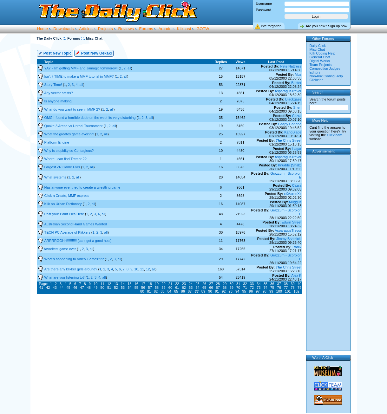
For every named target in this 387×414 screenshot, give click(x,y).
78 (292, 287)
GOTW (202, 28)
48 (89, 287)
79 (299, 287)
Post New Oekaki (93, 52)
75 (272, 287)
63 (191, 287)
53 (123, 287)
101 (288, 291)
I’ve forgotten (271, 26)
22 (177, 284)
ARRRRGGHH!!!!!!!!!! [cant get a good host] (78, 241)
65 (204, 287)
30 (231, 284)
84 (169, 291)
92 (224, 291)
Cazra (296, 116)
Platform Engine (56, 142)
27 (211, 284)
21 (170, 284)
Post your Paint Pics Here (64, 214)
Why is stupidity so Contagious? (69, 150)
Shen (297, 107)
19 (157, 284)
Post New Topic (55, 52)
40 (299, 284)
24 (191, 284)
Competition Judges (325, 68)
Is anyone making (58, 101)
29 (224, 284)
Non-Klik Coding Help (326, 76)
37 (279, 284)
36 (272, 284)
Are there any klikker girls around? (71, 269)
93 (231, 291)
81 (149, 291)
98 (264, 291)
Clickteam (334, 135)
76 (279, 287)
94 (237, 291)
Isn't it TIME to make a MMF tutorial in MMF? (79, 76)
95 (244, 291)
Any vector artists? (58, 93)
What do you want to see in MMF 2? (72, 109)
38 (286, 284)
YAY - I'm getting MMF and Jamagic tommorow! (81, 68)
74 (265, 287)
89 (203, 291)
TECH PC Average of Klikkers (67, 232)
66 (211, 287)
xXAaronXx (292, 194)
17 (143, 284)
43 (55, 287)
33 (252, 284)
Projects (105, 28)
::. (64, 38)
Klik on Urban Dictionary (63, 204)
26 (204, 284)
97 (257, 291)
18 (150, 284)
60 (170, 287)
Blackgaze (293, 99)
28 (218, 284)
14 (123, 284)
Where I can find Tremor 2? (65, 159)
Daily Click (318, 46)
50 (102, 287)
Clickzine (317, 80)
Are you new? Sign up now (326, 26)
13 (116, 284)
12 (148, 269)
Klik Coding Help (322, 53)
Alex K (296, 275)
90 (210, 291)
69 (231, 287)
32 (245, 284)
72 (252, 287)
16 (136, 284)
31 (238, 284)
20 (163, 284)
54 (129, 287)
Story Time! (53, 85)
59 (163, 287)
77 (286, 287)
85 (176, 291)
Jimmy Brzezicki (288, 239)
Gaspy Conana (289, 124)
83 (162, 291)
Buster (296, 83)
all (129, 68)
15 (129, 284)
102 (296, 291)
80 (142, 291)
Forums (146, 28)
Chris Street (288, 140)
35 (265, 284)
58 (157, 287)
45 (68, 287)
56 (143, 287)
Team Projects (321, 65)
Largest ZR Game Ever (62, 167)
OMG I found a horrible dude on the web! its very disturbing (90, 118)
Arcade (164, 28)
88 (196, 291)
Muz (298, 74)
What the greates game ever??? (69, 134)
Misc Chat (317, 49)
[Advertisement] (170, 321)
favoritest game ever (60, 249)
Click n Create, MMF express (66, 195)
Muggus (295, 202)
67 (218, 287)
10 (136, 269)
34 (258, 284)
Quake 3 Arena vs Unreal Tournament (74, 126)
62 (184, 287)
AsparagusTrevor (288, 91)
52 (116, 287)
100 (279, 291)
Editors (315, 72)
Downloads (63, 28)
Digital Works (320, 61)
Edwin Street (291, 222)
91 (217, 291)
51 (109, 287)
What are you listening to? (65, 277)
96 (251, 291)
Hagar (296, 149)
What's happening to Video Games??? (74, 259)
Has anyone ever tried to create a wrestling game (82, 187)
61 (177, 287)
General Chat (320, 57)
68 (224, 287)
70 (238, 287)
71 (245, 287)
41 (41, 287)
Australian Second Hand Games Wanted (75, 224)
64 (197, 287)
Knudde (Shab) (289, 165)
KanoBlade (292, 132)
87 (190, 291)
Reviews (126, 28)
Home (42, 28)
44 (61, 287)
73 (258, 287)
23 (184, 284)
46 (75, 287)
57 (150, 287)
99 (271, 291)
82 (156, 291)
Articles (86, 28)
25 (197, 284)
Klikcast (184, 28)
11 (142, 269)
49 (95, 287)
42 (48, 287)
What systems (55, 177)
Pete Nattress (290, 66)
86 (183, 291)
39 (292, 284)
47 (82, 287)
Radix (296, 247)
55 (136, 287)
